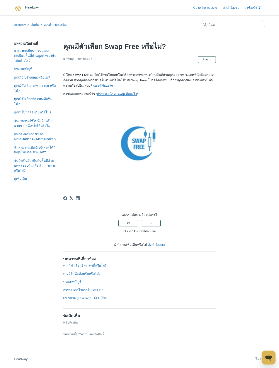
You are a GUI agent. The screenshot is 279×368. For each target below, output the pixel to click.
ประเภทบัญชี (23, 69)
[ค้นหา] (232, 24)
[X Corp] (71, 198)
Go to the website (205, 7)
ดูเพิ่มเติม (20, 179)
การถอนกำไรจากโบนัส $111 (83, 290)
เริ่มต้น (35, 24)
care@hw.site (103, 85)
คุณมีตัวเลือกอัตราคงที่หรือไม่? (33, 101)
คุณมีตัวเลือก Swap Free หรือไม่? (35, 88)
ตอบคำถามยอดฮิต (55, 24)
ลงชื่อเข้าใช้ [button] (253, 7)
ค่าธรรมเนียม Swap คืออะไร (117, 94)
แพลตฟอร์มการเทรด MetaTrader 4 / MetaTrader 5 (35, 136)
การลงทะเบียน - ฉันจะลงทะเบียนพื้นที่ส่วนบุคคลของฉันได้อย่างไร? (35, 55)
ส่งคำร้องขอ (231, 7)
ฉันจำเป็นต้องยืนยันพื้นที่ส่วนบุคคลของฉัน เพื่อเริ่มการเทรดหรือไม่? (35, 165)
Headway (20, 24)
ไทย (260, 359)
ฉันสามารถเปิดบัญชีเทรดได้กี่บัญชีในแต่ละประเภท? (34, 149)
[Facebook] (65, 198)
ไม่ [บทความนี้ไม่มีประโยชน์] (150, 223)
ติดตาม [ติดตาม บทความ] (207, 59)
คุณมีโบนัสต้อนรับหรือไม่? (32, 112)
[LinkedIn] (78, 198)
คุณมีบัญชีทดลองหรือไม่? (32, 77)
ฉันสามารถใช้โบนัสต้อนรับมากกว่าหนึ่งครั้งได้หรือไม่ (33, 123)
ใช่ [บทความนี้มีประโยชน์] (128, 223)
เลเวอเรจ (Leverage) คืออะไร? (85, 298)
